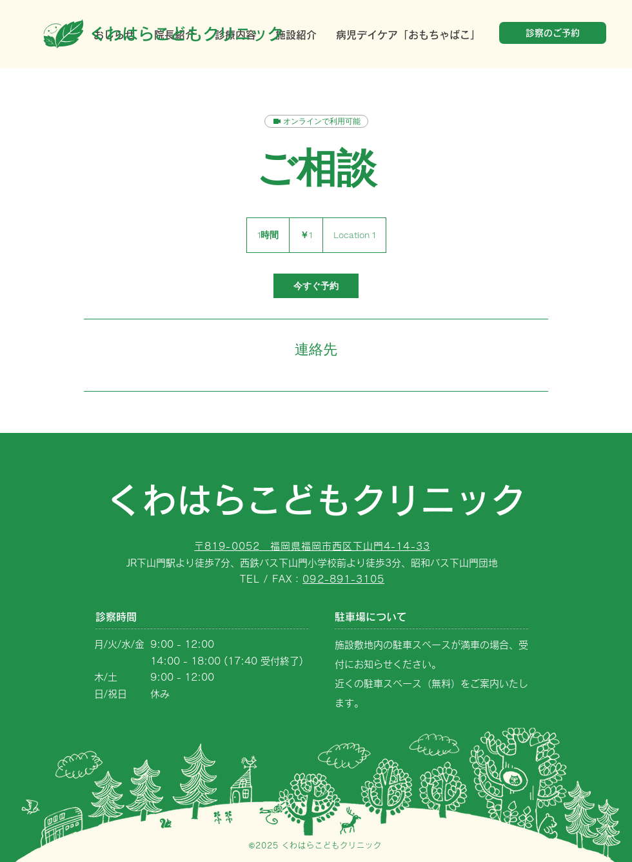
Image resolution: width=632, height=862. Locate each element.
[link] (316, 286)
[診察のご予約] (552, 33)
